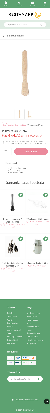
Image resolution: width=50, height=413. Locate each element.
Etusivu (4, 123)
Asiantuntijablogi (33, 326)
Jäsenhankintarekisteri (35, 340)
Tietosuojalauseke (33, 333)
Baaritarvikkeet (20, 125)
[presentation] (27, 388)
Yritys (29, 323)
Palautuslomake (32, 336)
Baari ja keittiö (8, 125)
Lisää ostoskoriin (31, 151)
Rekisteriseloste (32, 320)
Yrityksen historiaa (33, 313)
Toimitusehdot (32, 316)
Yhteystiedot (31, 343)
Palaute (29, 330)
